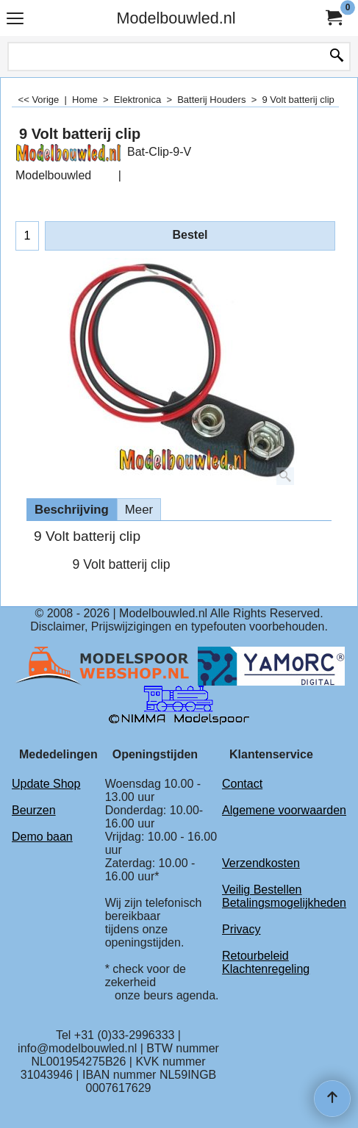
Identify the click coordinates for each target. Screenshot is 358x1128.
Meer (139, 510)
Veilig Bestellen (262, 889)
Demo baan (42, 836)
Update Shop (46, 783)
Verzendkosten (261, 863)
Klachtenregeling (265, 969)
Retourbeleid (255, 955)
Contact (242, 783)
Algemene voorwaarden (284, 810)
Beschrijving (72, 510)
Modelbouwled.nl (175, 18)
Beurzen (34, 810)
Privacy (241, 929)
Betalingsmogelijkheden (284, 903)
